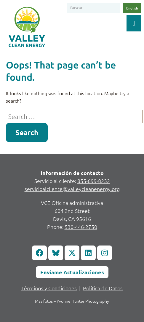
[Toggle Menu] (134, 23)
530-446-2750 (81, 226)
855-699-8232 (93, 180)
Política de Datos (103, 288)
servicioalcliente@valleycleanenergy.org (72, 188)
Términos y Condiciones (49, 288)
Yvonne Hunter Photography (83, 301)
